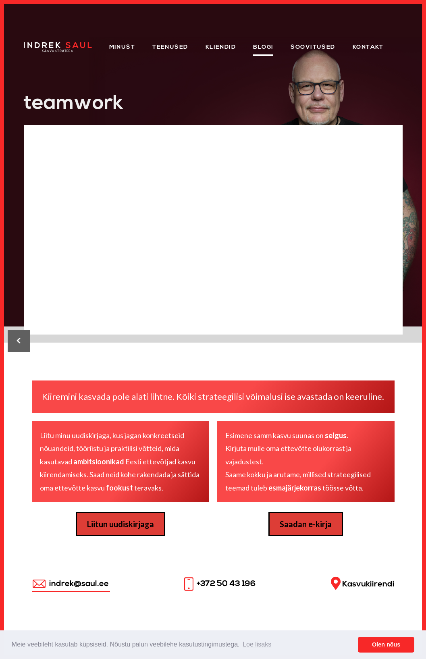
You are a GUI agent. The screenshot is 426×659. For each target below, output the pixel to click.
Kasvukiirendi (363, 583)
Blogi (263, 47)
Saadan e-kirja (306, 524)
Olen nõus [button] (386, 644)
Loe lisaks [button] (257, 644)
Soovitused (313, 47)
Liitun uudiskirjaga (120, 524)
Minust (122, 47)
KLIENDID (221, 47)
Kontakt (368, 47)
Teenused (170, 47)
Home (34, 45)
